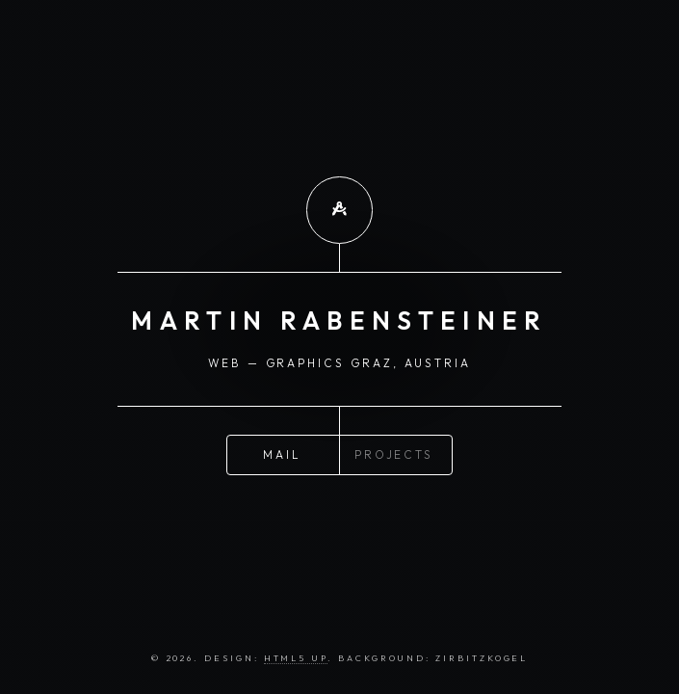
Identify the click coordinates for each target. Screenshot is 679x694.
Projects (393, 453)
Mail (282, 453)
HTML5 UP (295, 658)
